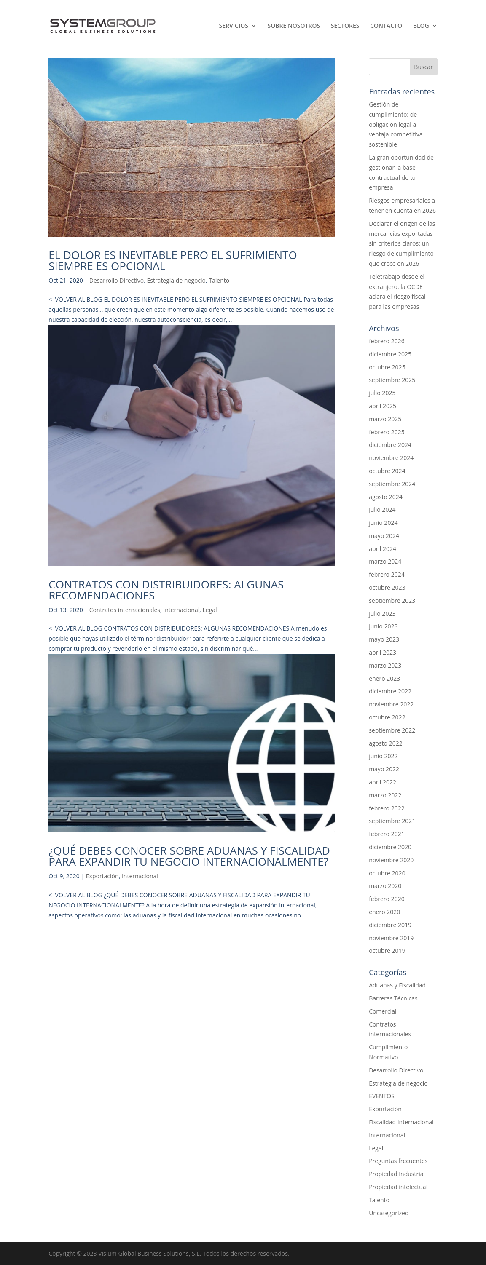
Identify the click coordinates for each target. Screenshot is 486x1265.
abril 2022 (382, 782)
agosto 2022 (386, 743)
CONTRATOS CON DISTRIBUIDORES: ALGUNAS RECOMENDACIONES (166, 590)
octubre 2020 (387, 873)
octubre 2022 (387, 717)
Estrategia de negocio (176, 280)
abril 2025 (382, 406)
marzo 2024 (385, 561)
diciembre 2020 (390, 847)
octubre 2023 (387, 587)
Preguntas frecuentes (398, 1161)
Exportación (102, 876)
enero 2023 (384, 678)
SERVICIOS (233, 26)
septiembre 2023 (392, 600)
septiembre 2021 (392, 821)
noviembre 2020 (391, 860)
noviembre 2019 (391, 938)
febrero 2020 (387, 899)
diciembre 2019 (390, 925)
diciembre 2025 (390, 354)
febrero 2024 (387, 574)
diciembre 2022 (390, 691)
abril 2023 (382, 652)
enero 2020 (384, 912)
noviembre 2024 (391, 458)
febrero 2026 (387, 341)
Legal (210, 610)
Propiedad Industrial (397, 1174)
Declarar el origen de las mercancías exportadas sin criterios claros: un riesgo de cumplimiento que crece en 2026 (402, 243)
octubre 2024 (387, 471)
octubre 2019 (387, 951)
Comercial (382, 1011)
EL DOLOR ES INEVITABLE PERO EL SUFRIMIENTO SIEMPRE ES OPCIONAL (172, 260)
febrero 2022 (387, 808)
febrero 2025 (387, 432)
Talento (219, 280)
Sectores (345, 26)
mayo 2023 (384, 639)
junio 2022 (383, 756)
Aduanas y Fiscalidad (397, 985)
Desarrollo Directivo (116, 280)
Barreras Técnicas (393, 998)
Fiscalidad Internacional (401, 1122)
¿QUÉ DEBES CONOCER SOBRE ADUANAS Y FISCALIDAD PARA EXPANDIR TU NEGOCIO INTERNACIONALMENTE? (189, 856)
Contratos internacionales (124, 610)
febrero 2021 (387, 834)
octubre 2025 (387, 367)
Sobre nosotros (294, 26)
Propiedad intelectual (398, 1187)
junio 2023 (383, 626)
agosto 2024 (386, 497)
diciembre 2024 (390, 445)
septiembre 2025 (392, 380)
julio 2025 (382, 393)
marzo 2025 (385, 419)
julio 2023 (382, 614)
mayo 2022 (384, 769)
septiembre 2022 (392, 730)
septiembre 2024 (392, 484)
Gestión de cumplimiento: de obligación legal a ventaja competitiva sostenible (396, 124)
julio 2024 (382, 509)
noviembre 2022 (391, 704)
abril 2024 (382, 549)
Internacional (181, 610)
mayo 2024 (384, 536)
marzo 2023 (385, 665)
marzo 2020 (385, 886)
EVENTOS (382, 1096)
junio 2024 (383, 523)
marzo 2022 (385, 795)
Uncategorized (388, 1213)
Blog (421, 26)
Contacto (386, 26)
